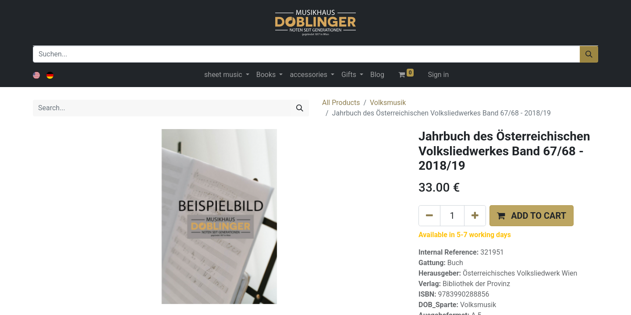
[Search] (300, 108)
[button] (531, 215)
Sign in (438, 74)
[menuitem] (377, 75)
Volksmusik (388, 102)
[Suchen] (589, 54)
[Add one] (475, 215)
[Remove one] (429, 215)
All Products (341, 102)
